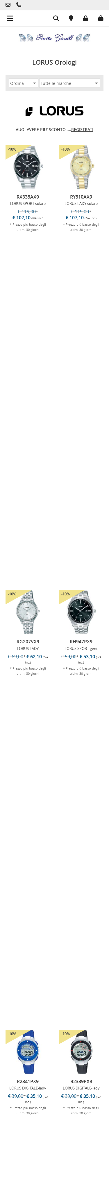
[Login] (81, 18)
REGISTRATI (82, 129)
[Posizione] (66, 19)
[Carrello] (96, 18)
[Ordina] (23, 83)
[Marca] (69, 83)
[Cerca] (51, 19)
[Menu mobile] (6, 16)
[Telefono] (9, 5)
